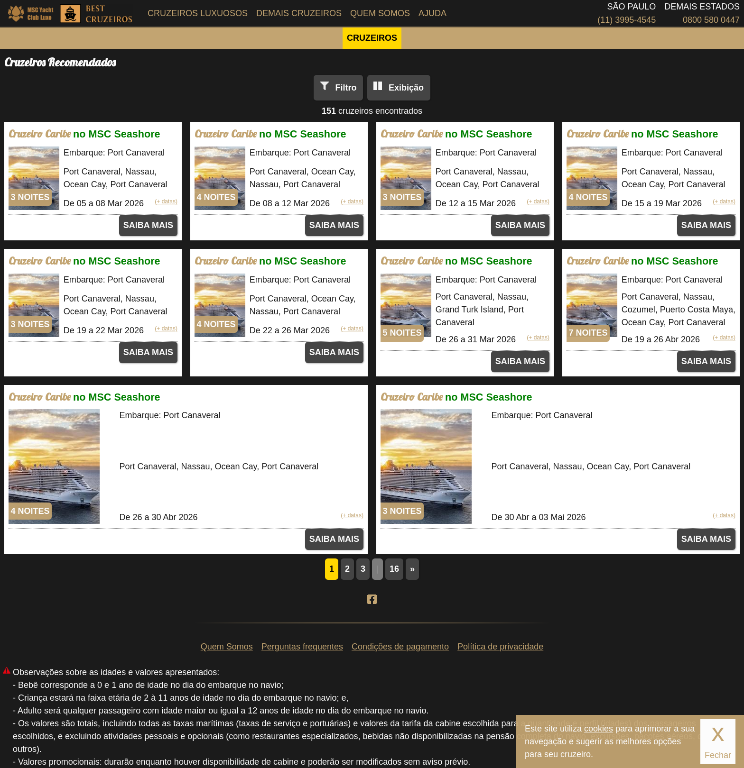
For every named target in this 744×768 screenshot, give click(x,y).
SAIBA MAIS (148, 225)
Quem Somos (380, 13)
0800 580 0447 (711, 20)
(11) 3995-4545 (626, 20)
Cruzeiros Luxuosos (198, 13)
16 (394, 569)
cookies (598, 728)
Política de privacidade (500, 646)
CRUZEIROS (372, 38)
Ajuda (432, 13)
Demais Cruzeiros (299, 13)
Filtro (345, 87)
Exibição (406, 87)
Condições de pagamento (400, 646)
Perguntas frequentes (302, 646)
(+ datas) (166, 201)
